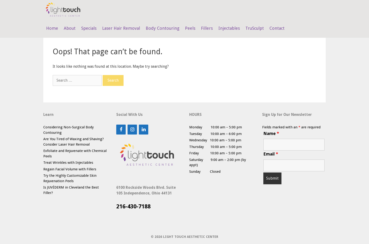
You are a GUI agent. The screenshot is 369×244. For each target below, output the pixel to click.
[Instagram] (132, 130)
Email (270, 153)
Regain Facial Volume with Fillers (69, 169)
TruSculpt (254, 28)
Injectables (229, 28)
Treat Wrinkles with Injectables (68, 162)
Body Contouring (162, 28)
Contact (277, 28)
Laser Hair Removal (121, 28)
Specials (88, 28)
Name (271, 133)
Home (52, 28)
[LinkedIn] (143, 130)
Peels (190, 28)
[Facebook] (121, 130)
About (70, 28)
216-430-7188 (133, 206)
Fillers (207, 28)
